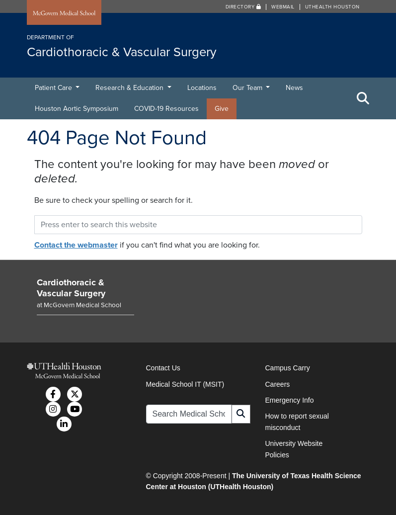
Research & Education (130, 88)
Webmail (283, 7)
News (294, 88)
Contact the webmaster (76, 245)
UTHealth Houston (332, 7)
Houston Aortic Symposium (76, 108)
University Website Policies (294, 448)
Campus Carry (287, 368)
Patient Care (54, 88)
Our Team (248, 88)
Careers (277, 384)
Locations (202, 88)
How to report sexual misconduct (297, 421)
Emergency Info (289, 400)
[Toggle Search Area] (363, 98)
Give (222, 108)
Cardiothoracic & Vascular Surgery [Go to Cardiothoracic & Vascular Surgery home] (71, 288)
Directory (243, 7)
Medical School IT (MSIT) (185, 384)
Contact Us (163, 368)
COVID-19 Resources (166, 108)
